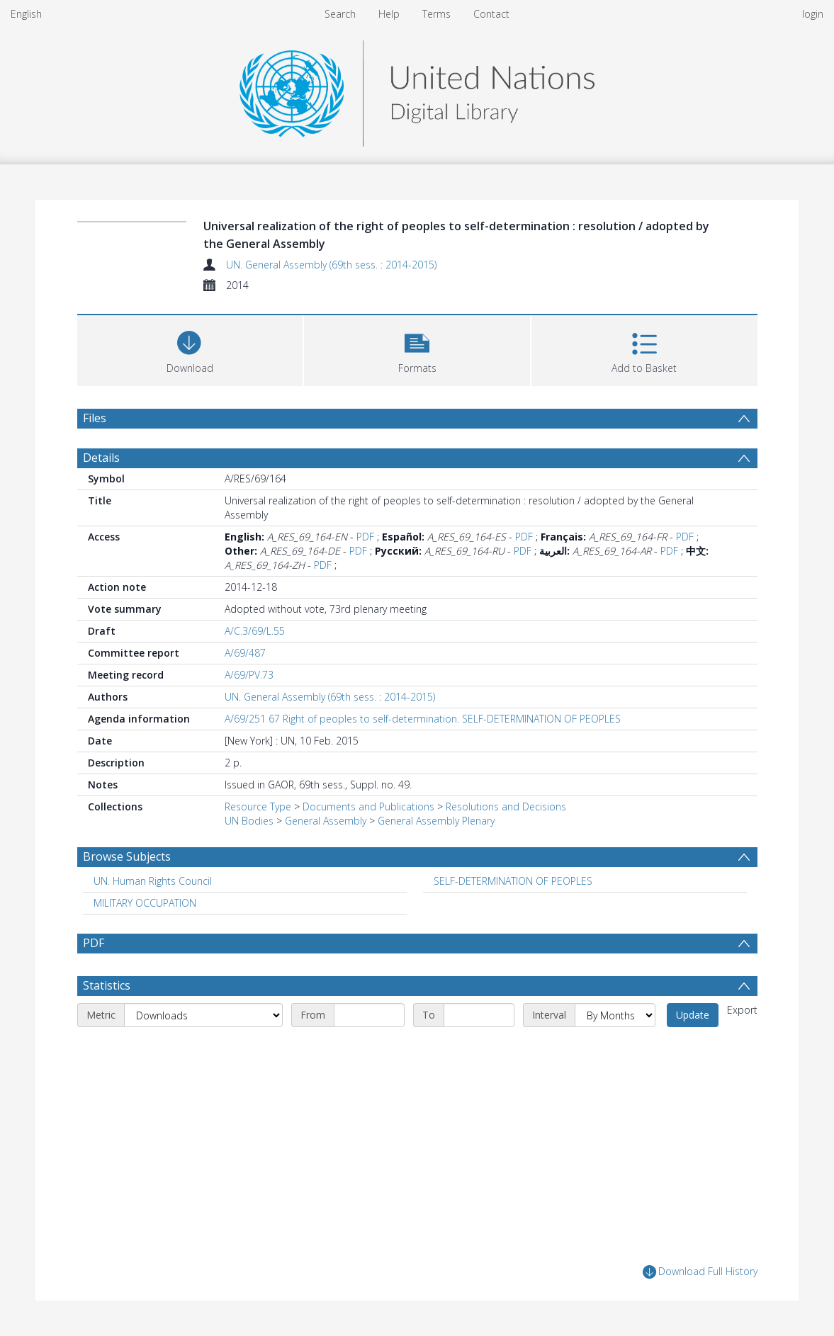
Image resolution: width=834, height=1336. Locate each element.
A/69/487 (245, 652)
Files (94, 418)
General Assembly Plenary (436, 820)
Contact (491, 14)
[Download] (190, 349)
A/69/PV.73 (249, 674)
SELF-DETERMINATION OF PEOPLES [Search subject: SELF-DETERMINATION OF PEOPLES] (513, 881)
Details (101, 457)
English (26, 14)
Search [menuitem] (340, 14)
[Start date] (369, 1015)
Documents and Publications (368, 806)
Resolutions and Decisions (506, 806)
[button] (417, 349)
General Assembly (325, 820)
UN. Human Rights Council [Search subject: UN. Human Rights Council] (153, 881)
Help (389, 14)
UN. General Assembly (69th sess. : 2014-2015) (331, 264)
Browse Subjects (127, 856)
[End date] (479, 1015)
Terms (436, 14)
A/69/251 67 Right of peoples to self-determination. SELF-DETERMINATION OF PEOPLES (423, 718)
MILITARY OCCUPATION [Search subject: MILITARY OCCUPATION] (145, 903)
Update (692, 1014)
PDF (365, 536)
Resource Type (258, 806)
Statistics (106, 985)
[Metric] (203, 1015)
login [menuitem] (812, 14)
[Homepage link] (416, 89)
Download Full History (700, 1271)
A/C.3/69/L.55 (255, 631)
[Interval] (615, 1015)
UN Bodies (249, 820)
